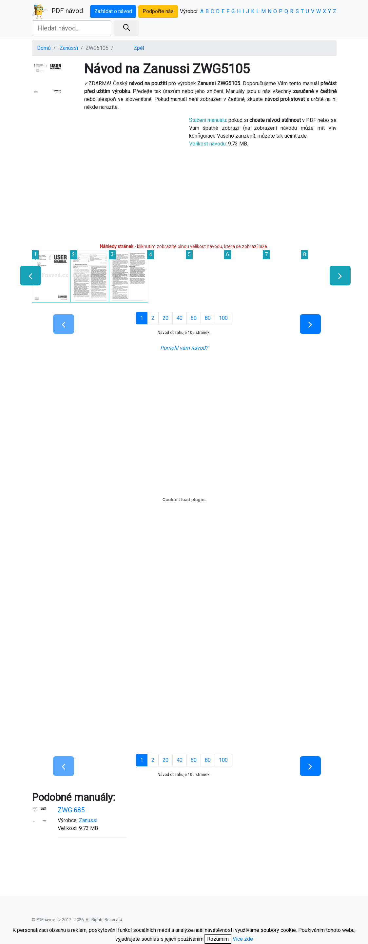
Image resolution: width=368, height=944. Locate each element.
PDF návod (57, 11)
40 (180, 318)
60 (194, 318)
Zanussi (69, 48)
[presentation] (27, 275)
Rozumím (218, 939)
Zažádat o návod (113, 11)
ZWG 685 (71, 810)
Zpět (139, 48)
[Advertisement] (105, 176)
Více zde (243, 939)
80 (208, 318)
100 (223, 318)
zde (302, 136)
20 (165, 318)
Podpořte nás (158, 11)
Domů (44, 48)
